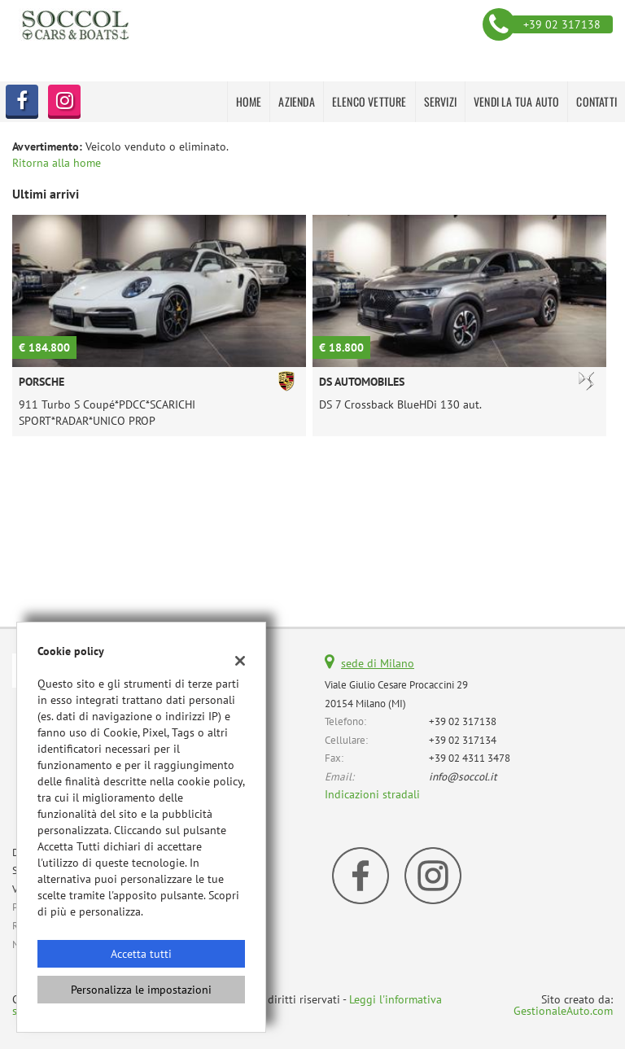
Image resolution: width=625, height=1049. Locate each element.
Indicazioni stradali (372, 794)
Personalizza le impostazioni (141, 989)
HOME (249, 101)
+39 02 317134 (462, 739)
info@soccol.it (463, 776)
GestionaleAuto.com (563, 1010)
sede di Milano (377, 663)
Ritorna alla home (56, 162)
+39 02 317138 (462, 721)
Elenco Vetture (369, 101)
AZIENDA (296, 101)
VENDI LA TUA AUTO (516, 101)
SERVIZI (440, 101)
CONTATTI (596, 101)
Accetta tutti (141, 953)
